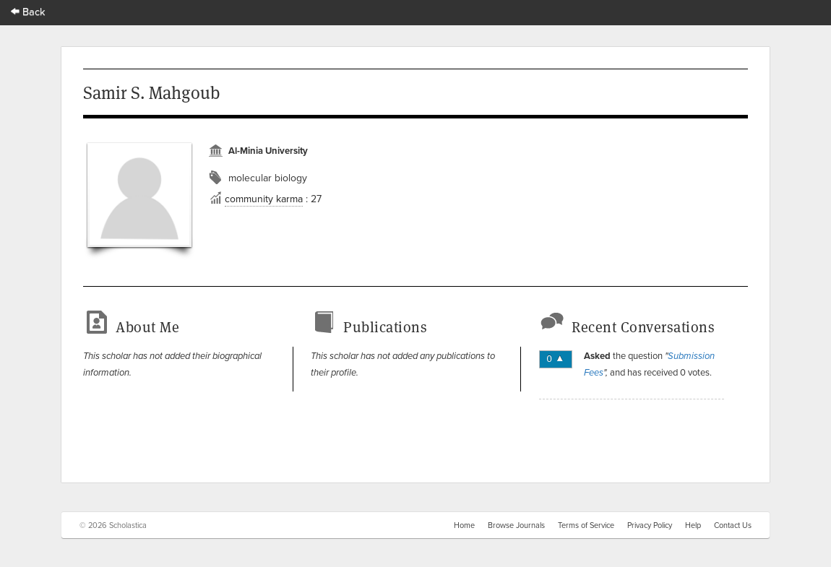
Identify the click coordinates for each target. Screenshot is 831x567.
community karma (264, 198)
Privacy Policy (649, 525)
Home (464, 525)
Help (693, 525)
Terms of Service (586, 525)
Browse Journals (516, 525)
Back (28, 11)
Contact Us (733, 525)
